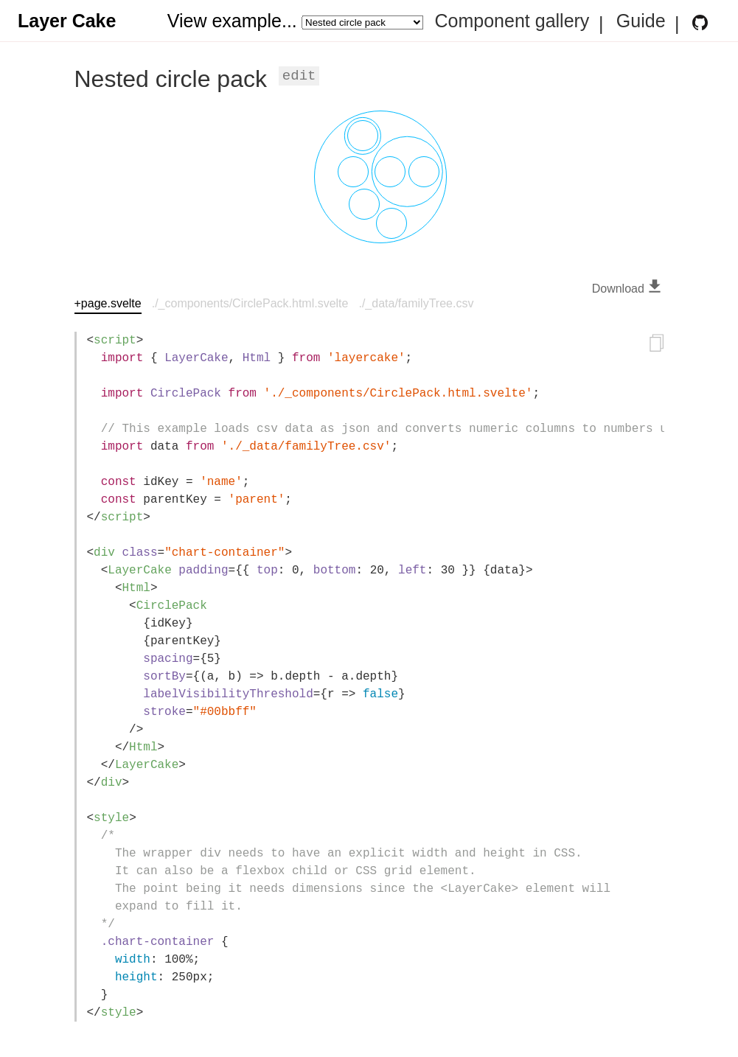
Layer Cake (67, 21)
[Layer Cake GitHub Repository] (700, 22)
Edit (299, 76)
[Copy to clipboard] (657, 345)
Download (628, 288)
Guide (641, 21)
